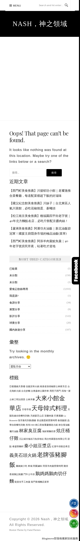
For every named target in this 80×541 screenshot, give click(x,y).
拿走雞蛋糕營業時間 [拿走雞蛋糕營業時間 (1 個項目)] (47, 420)
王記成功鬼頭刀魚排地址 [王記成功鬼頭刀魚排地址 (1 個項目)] (31, 439)
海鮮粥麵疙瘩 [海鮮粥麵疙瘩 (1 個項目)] (49, 431)
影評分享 (14, 316)
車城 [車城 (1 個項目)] (30, 466)
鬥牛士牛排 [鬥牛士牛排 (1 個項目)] (29, 474)
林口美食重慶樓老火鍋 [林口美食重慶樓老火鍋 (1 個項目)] (46, 425)
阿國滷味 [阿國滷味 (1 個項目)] (37, 466)
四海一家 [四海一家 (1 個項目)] (66, 391)
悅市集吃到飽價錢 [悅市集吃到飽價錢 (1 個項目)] (27, 420)
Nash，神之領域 (40, 23)
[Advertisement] (40, 78)
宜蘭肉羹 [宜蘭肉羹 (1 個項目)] (48, 416)
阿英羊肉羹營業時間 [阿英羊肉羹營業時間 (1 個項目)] (53, 466)
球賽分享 (14, 322)
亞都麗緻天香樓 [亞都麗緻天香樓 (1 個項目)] (17, 386)
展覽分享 (14, 309)
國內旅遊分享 (17, 329)
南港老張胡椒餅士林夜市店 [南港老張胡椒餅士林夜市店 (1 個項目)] (53, 386)
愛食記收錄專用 (18, 289)
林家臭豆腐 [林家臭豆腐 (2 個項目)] (30, 430)
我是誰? (14, 295)
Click (76, 270)
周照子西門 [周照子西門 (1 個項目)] (55, 391)
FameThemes (34, 530)
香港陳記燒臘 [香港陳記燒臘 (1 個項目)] (16, 474)
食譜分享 (14, 302)
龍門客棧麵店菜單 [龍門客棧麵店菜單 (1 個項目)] (40, 482)
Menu (17, 5)
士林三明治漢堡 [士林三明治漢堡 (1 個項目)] (17, 399)
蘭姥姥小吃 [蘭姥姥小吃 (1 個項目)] (21, 466)
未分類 (13, 275)
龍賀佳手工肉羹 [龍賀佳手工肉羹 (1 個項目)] (22, 482)
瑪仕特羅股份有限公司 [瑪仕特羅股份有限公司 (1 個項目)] (55, 439)
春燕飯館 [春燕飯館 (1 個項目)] (62, 420)
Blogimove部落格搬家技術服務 (60, 538)
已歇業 (13, 268)
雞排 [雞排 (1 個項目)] (66, 466)
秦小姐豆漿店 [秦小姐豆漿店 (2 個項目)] (37, 445)
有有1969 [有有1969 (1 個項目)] (30, 425)
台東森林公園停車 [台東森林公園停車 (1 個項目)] (40, 391)
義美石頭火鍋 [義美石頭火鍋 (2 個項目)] (22, 455)
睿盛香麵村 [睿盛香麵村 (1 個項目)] (18, 446)
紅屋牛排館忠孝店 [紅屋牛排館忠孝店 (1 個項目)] (61, 446)
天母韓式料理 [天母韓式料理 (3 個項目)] (49, 408)
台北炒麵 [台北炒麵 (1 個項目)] (25, 391)
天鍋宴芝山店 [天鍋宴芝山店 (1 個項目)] (37, 416)
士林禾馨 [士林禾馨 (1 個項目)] (30, 399)
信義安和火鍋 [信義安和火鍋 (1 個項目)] (32, 386)
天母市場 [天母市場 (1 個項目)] (26, 409)
